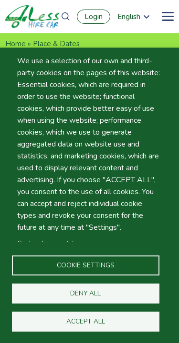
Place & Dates (56, 44)
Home (15, 44)
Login (93, 16)
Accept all (85, 321)
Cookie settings (86, 265)
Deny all (85, 293)
